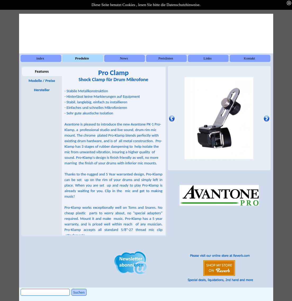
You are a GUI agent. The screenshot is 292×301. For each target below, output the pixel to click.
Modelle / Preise (42, 80)
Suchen (79, 292)
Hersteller (42, 89)
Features (42, 71)
